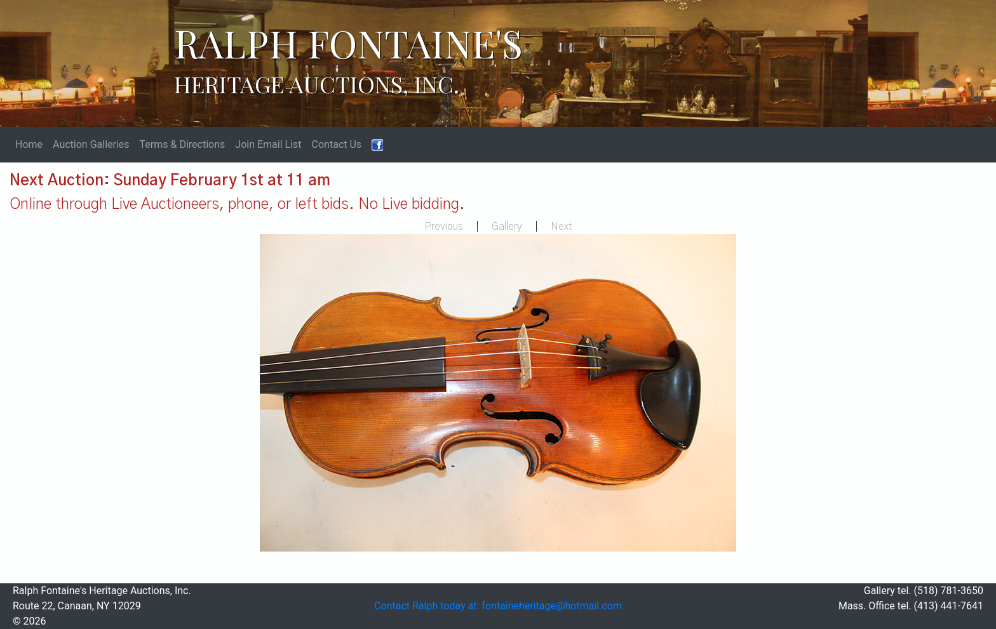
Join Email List (268, 144)
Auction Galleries (91, 144)
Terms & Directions (182, 144)
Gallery (507, 227)
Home (29, 144)
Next (561, 227)
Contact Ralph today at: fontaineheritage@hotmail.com (498, 606)
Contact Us (337, 144)
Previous (443, 227)
